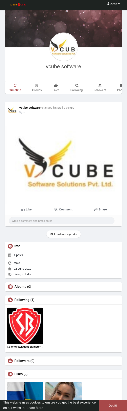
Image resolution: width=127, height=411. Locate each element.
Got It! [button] (113, 405)
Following (21, 300)
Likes (18, 374)
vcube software (63, 66)
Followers (21, 361)
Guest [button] (113, 3)
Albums (20, 286)
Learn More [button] (35, 408)
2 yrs (21, 112)
